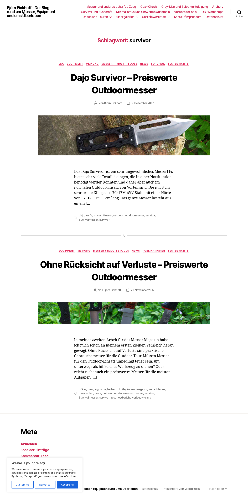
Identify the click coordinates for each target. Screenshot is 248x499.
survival (151, 216)
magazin (143, 390)
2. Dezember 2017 (143, 103)
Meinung (91, 64)
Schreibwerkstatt (154, 17)
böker (82, 390)
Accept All (67, 484)
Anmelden (29, 444)
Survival (160, 64)
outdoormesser (135, 216)
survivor (105, 220)
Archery (217, 6)
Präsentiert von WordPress (185, 489)
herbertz (113, 390)
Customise (22, 484)
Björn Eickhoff (112, 103)
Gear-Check (148, 6)
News (146, 64)
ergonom (100, 390)
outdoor (119, 216)
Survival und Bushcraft (96, 12)
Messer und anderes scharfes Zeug (111, 6)
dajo (81, 216)
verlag (137, 398)
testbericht (124, 398)
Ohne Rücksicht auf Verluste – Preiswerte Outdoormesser (124, 271)
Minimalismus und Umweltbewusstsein (143, 12)
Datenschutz (214, 17)
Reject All (45, 484)
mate (153, 390)
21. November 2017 (142, 290)
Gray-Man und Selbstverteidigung (184, 6)
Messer (107, 216)
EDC (59, 64)
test (113, 398)
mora (98, 394)
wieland (147, 398)
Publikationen (155, 251)
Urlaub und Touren (95, 17)
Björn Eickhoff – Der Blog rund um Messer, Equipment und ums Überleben (86, 489)
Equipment (73, 64)
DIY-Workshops (212, 12)
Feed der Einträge (36, 450)
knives (98, 216)
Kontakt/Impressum (188, 17)
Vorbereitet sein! (186, 12)
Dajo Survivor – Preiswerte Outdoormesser (124, 83)
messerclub (86, 394)
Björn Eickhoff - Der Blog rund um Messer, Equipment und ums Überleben (33, 12)
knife (89, 216)
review (139, 394)
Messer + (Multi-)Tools (120, 64)
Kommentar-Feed (36, 456)
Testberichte (181, 64)
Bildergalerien (125, 17)
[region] (45, 474)
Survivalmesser (88, 220)
